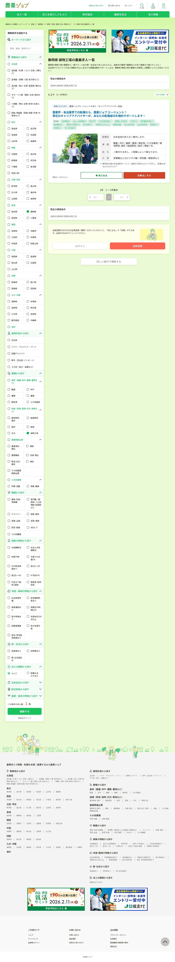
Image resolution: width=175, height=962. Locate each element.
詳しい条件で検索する (109, 261)
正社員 (56, 121)
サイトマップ (33, 939)
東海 (32, 24)
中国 (9, 828)
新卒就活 (88, 14)
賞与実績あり (88, 124)
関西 (9, 820)
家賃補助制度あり (147, 121)
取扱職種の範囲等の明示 (119, 942)
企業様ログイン (34, 942)
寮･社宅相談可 (70, 128)
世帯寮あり (58, 128)
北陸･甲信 (11, 804)
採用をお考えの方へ (76, 942)
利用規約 (113, 939)
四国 (9, 835)
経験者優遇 (117, 124)
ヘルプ (30, 935)
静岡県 (40, 24)
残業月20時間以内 (73, 124)
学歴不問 (92, 121)
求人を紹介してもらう (54, 14)
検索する (25, 711)
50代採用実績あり (105, 121)
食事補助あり (58, 124)
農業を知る (120, 14)
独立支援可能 (129, 124)
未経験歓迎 (66, 121)
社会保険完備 (142, 124)
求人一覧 (22, 14)
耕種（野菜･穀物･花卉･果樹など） (59, 24)
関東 (9, 796)
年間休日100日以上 (103, 124)
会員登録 (137, 246)
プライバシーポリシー (118, 935)
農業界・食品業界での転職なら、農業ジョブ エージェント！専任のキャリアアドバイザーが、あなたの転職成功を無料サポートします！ (98, 114)
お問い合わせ (74, 935)
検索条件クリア (24, 718)
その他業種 (95, 815)
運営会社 (113, 946)
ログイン (80, 246)
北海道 (10, 775)
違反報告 (72, 939)
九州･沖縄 (11, 843)
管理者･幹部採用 (121, 121)
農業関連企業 (96, 805)
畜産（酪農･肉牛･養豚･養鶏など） (107, 789)
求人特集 (153, 14)
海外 (9, 851)
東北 (9, 788)
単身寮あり (154, 124)
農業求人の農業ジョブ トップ (16, 24)
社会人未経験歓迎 (79, 121)
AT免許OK (133, 121)
